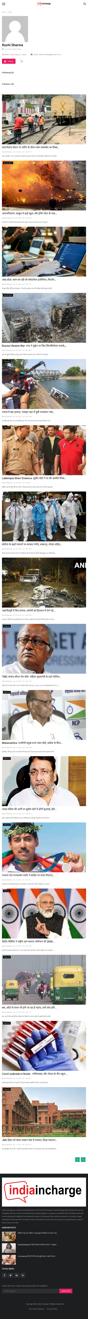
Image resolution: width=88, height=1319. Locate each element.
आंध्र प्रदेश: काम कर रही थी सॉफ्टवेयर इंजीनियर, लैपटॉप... (29, 279)
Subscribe (66, 1291)
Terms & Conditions (36, 1309)
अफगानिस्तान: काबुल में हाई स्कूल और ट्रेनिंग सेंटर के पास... (29, 213)
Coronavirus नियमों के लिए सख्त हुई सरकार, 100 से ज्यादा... (37, 1256)
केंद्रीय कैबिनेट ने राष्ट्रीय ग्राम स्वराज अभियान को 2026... (28, 941)
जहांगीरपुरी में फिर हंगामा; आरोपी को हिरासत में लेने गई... (28, 610)
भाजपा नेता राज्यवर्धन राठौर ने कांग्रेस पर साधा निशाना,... (28, 875)
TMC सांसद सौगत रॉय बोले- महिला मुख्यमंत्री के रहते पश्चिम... (31, 676)
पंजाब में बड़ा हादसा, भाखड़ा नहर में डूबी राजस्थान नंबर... (28, 412)
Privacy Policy (52, 1309)
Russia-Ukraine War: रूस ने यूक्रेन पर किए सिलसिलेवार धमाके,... (34, 345)
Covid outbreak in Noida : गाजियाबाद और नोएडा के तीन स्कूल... (34, 1073)
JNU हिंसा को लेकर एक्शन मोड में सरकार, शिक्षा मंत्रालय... (29, 1140)
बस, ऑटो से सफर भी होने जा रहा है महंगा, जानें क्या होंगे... (29, 1007)
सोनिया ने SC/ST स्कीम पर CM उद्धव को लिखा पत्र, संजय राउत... (38, 1233)
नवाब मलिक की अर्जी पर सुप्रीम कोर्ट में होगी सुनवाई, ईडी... (29, 809)
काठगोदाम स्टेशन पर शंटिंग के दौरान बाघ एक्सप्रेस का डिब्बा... (30, 147)
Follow (8, 61)
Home (4, 12)
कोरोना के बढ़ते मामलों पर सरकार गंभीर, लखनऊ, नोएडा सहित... (32, 544)
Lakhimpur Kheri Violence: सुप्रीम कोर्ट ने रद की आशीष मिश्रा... (34, 478)
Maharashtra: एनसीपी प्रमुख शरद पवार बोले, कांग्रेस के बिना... (32, 742)
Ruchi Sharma (7, 152)
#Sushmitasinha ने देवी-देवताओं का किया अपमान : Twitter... (38, 1245)
